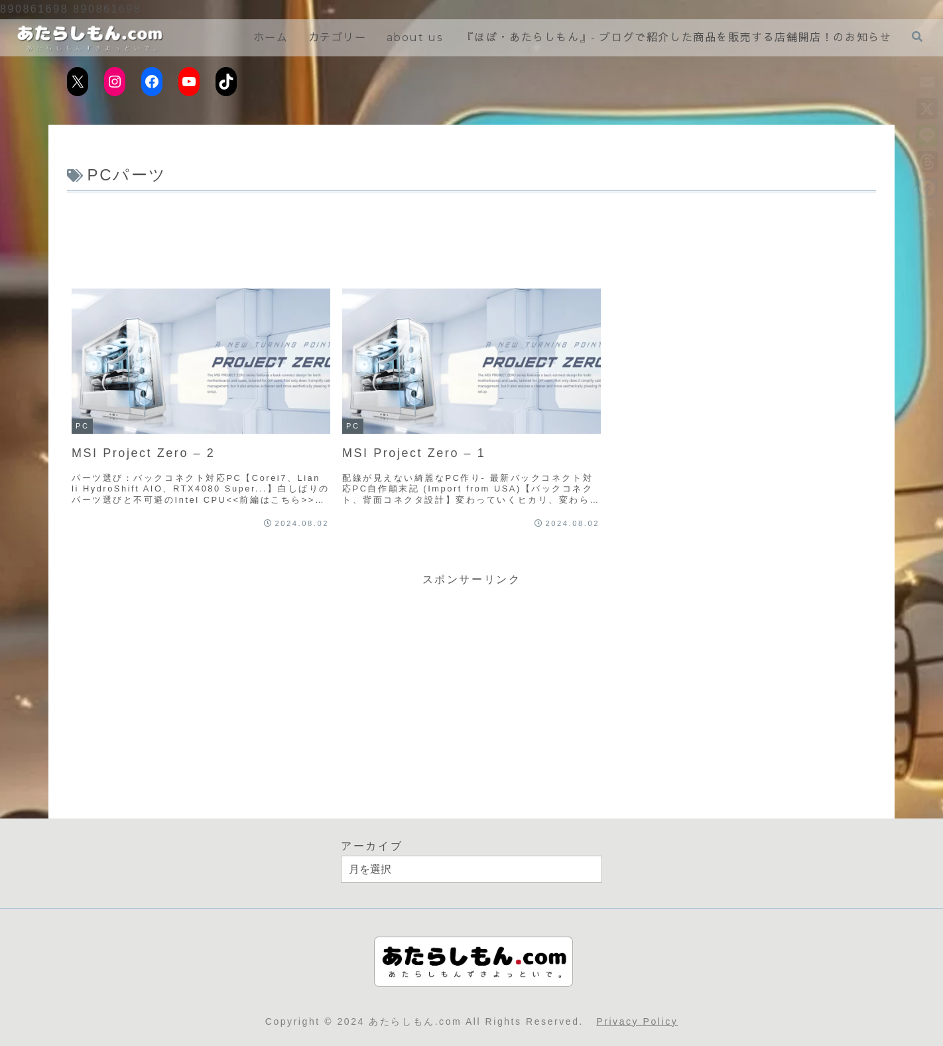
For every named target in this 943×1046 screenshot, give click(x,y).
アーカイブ (372, 846)
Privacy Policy (637, 1021)
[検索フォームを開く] (917, 37)
